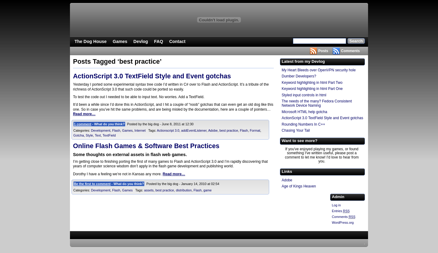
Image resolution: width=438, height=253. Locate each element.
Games (120, 41)
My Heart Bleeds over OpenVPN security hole (319, 70)
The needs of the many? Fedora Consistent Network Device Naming (317, 103)
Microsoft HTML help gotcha (304, 112)
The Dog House (91, 41)
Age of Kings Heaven (299, 186)
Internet (140, 130)
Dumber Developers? (299, 76)
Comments (350, 51)
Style (89, 135)
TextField (109, 135)
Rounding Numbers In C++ (303, 124)
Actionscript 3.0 (168, 130)
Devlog (141, 41)
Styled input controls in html (304, 95)
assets (149, 190)
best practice (229, 130)
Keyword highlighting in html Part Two (312, 82)
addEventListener (194, 130)
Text (98, 135)
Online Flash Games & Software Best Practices (146, 146)
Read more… (84, 114)
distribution (184, 190)
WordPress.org (343, 222)
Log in (336, 205)
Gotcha (78, 135)
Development (100, 130)
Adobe (212, 130)
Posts (323, 51)
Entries (341, 211)
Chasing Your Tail (296, 130)
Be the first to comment (92, 184)
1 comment (82, 124)
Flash (116, 130)
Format (255, 130)
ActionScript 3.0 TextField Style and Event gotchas (152, 76)
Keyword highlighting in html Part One (312, 89)
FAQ (158, 41)
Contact (177, 41)
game (207, 190)
